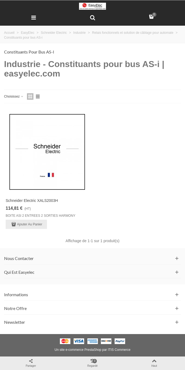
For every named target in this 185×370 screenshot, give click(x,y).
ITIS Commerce (119, 350)
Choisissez (14, 96)
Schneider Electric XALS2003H (32, 200)
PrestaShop (92, 350)
